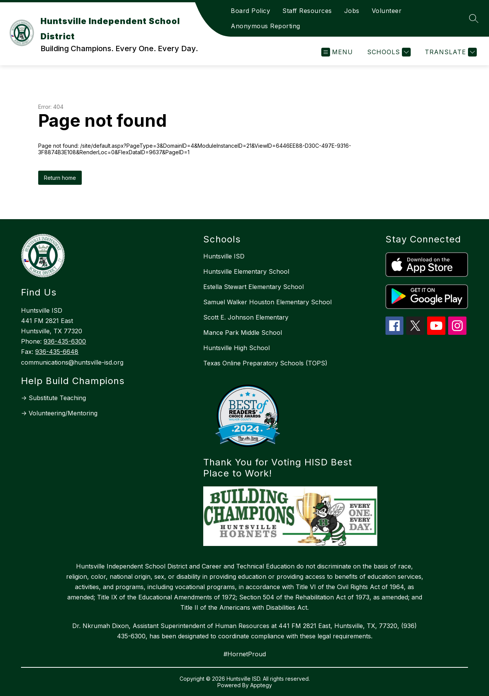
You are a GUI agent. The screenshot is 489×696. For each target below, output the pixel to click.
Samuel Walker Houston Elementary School (267, 302)
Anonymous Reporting (265, 26)
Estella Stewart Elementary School (253, 287)
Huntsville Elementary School (246, 271)
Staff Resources (307, 11)
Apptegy (261, 685)
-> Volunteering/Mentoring (59, 413)
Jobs (351, 11)
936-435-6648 (56, 351)
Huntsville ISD (223, 256)
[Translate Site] (450, 52)
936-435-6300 (65, 341)
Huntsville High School (236, 348)
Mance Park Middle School (242, 332)
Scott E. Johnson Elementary (245, 317)
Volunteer (387, 11)
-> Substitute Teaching (53, 398)
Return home (60, 177)
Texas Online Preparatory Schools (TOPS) (265, 363)
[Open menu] (337, 52)
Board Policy (250, 11)
